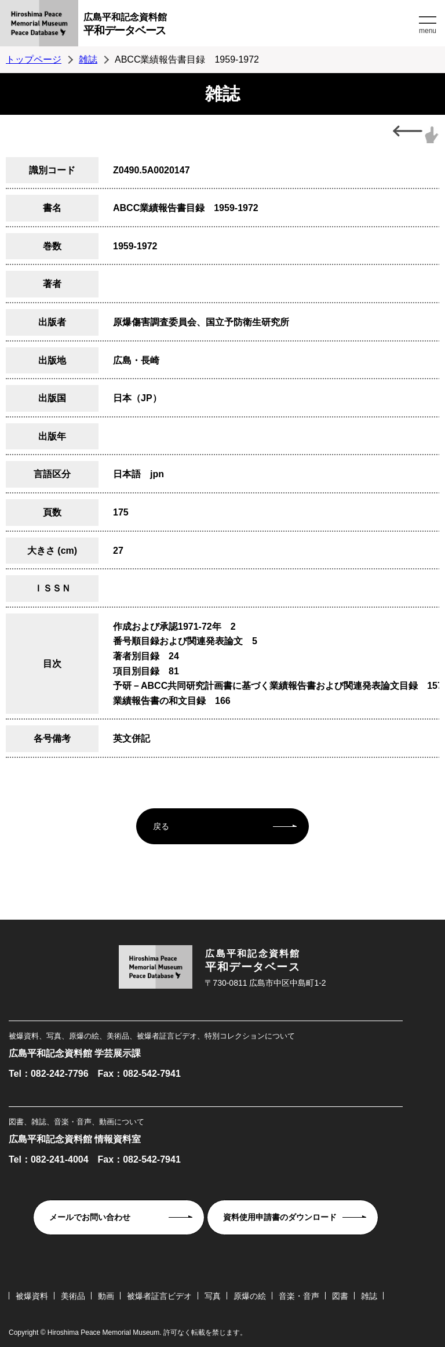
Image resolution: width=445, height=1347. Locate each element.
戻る (161, 826)
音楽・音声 (299, 1296)
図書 (340, 1296)
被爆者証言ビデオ (159, 1296)
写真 (213, 1296)
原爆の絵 (250, 1296)
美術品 (73, 1296)
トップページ (33, 59)
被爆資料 (32, 1296)
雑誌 (88, 59)
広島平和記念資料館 (249, 25)
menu (427, 31)
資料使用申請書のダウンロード (280, 1217)
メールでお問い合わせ (89, 1217)
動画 (106, 1296)
